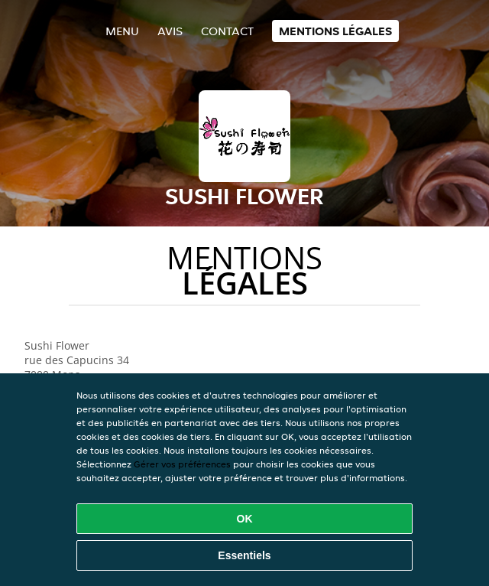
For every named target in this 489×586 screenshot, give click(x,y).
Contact (227, 31)
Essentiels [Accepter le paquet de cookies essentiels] (244, 555)
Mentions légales (335, 31)
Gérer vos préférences (182, 464)
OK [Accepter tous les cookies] (245, 519)
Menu (122, 31)
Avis (170, 31)
